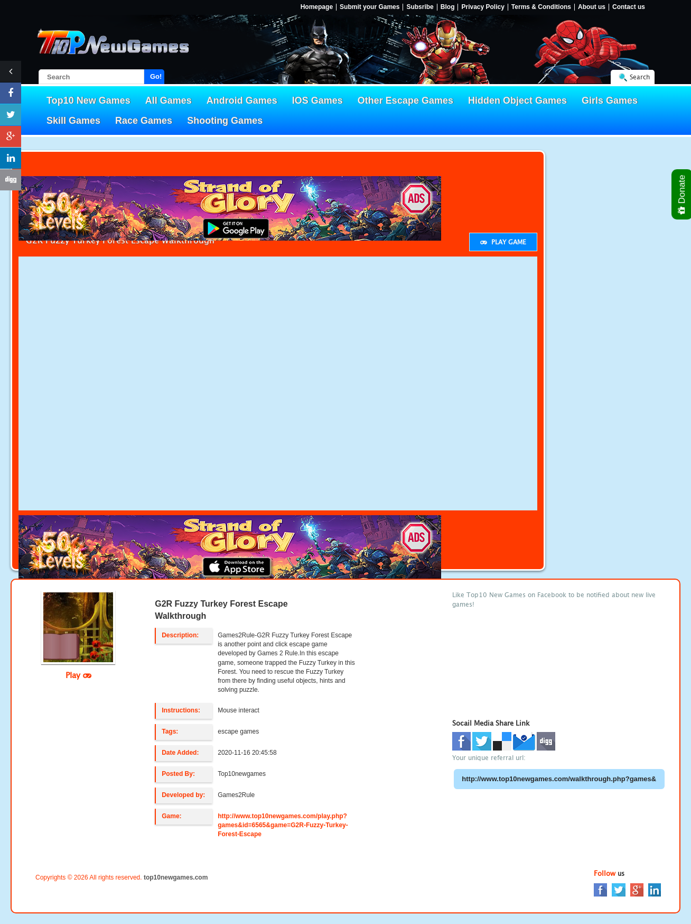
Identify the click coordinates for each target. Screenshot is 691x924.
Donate (682, 194)
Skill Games (73, 120)
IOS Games (317, 100)
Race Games (143, 120)
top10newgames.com (176, 877)
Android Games (242, 100)
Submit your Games (369, 7)
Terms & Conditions (541, 7)
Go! (156, 76)
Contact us (628, 7)
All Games (168, 100)
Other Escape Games (405, 100)
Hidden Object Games (517, 100)
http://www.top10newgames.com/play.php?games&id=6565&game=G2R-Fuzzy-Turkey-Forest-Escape (283, 825)
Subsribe (419, 7)
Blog (448, 7)
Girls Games (610, 100)
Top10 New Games (88, 100)
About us (591, 7)
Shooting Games (225, 120)
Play (78, 675)
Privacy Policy (482, 7)
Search (640, 77)
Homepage (317, 7)
